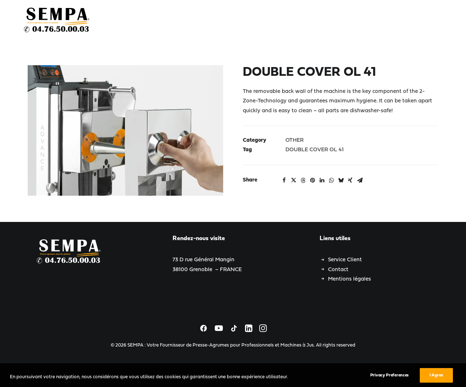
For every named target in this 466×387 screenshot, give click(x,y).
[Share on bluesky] (340, 180)
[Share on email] (359, 180)
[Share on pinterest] (312, 180)
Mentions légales (349, 279)
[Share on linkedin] (321, 180)
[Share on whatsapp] (331, 180)
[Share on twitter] (293, 180)
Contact (338, 270)
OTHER (294, 140)
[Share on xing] (350, 180)
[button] (125, 130)
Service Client (345, 260)
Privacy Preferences (389, 380)
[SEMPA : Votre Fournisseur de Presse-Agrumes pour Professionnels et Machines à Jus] (57, 19)
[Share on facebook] (284, 180)
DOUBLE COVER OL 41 (314, 150)
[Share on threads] (303, 180)
